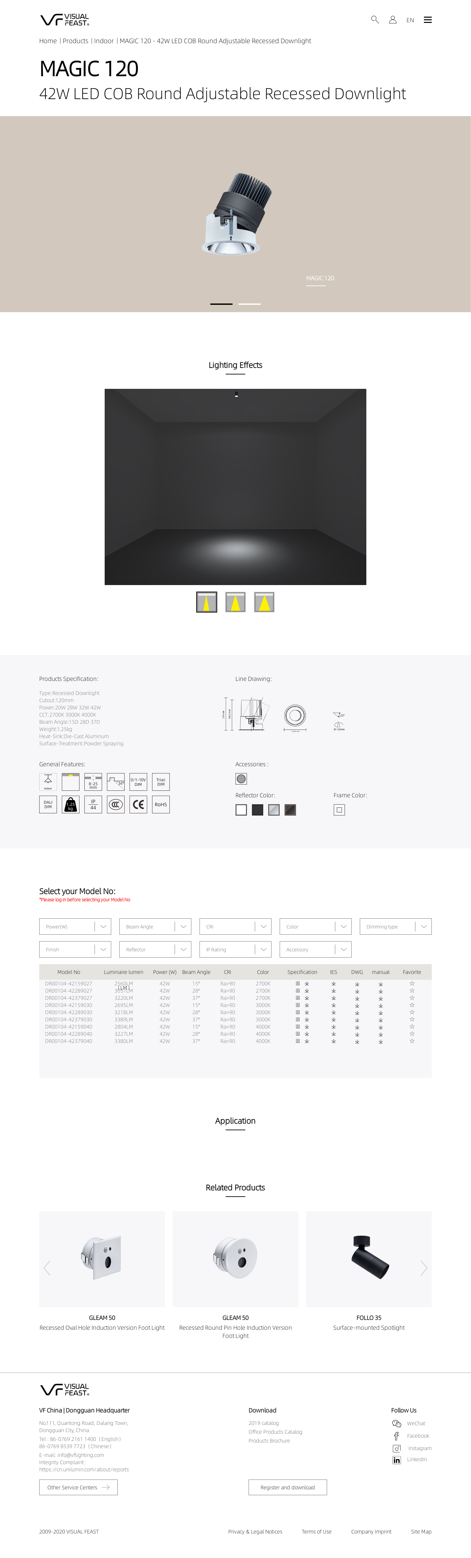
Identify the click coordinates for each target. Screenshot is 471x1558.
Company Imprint (371, 1531)
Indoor (104, 40)
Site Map (421, 1531)
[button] (221, 304)
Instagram (419, 1448)
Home (48, 40)
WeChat (416, 1423)
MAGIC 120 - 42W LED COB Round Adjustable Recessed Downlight (215, 40)
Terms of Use (317, 1531)
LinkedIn (417, 1459)
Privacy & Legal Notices (255, 1531)
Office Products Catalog (276, 1431)
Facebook (418, 1435)
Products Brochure (269, 1440)
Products (75, 40)
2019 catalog (264, 1423)
